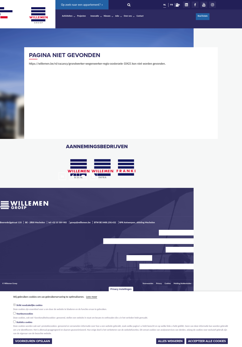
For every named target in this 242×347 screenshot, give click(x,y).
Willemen (38, 15)
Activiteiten (67, 16)
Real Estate (203, 16)
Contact (140, 16)
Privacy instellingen (121, 289)
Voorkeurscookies (24, 313)
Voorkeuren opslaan (32, 341)
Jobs (117, 16)
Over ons (128, 16)
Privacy (159, 283)
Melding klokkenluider (182, 283)
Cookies (168, 283)
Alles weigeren (170, 341)
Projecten (81, 16)
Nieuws (107, 16)
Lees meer (91, 296)
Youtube (203, 5)
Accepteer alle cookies (207, 341)
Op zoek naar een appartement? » (82, 4)
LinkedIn (186, 5)
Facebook (195, 5)
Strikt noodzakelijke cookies (29, 305)
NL (164, 4)
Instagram (212, 5)
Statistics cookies (24, 322)
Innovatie (95, 16)
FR (171, 4)
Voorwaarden (148, 283)
